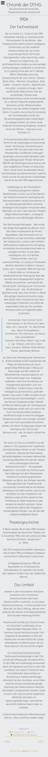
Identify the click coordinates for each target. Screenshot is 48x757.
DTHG (31, 732)
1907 (40, 741)
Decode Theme (16, 751)
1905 (7, 741)
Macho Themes (32, 751)
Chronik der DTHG (24, 4)
